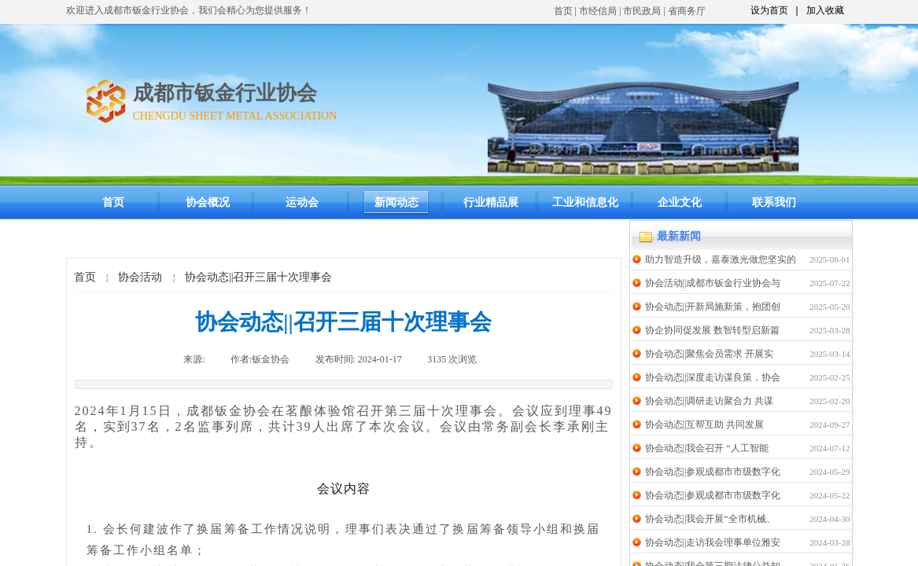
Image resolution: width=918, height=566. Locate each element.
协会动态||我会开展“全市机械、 (710, 518)
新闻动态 (396, 202)
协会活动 (140, 277)
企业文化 (680, 202)
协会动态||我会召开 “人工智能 (707, 448)
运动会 (302, 202)
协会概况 (208, 202)
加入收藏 (825, 10)
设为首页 (769, 10)
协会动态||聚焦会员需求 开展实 (709, 353)
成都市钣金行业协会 (225, 93)
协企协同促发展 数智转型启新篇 (712, 330)
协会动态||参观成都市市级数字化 (713, 471)
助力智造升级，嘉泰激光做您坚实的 (720, 259)
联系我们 (774, 202)
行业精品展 (490, 202)
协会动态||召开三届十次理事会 (259, 277)
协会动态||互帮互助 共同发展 (705, 424)
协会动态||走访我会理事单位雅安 (713, 542)
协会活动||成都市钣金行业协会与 (713, 283)
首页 (563, 11)
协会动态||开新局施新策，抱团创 (713, 306)
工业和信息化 (585, 202)
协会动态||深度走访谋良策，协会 (713, 377)
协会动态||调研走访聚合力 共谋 (709, 400)
